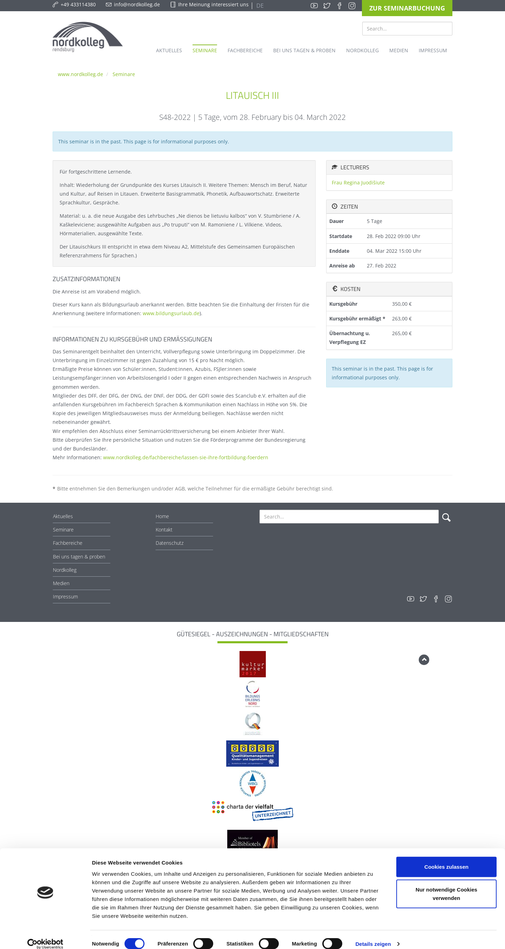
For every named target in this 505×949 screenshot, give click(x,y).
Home (162, 516)
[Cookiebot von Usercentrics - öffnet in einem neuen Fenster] (45, 935)
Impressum (65, 596)
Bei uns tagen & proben (79, 556)
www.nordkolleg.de (80, 74)
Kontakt (164, 529)
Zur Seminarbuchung (407, 8)
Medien (61, 583)
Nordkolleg (64, 570)
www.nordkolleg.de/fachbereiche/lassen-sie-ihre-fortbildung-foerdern (185, 457)
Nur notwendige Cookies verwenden (446, 885)
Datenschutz (169, 543)
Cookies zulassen (446, 858)
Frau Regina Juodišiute (358, 182)
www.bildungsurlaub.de (171, 313)
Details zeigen (373, 935)
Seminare (124, 74)
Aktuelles (63, 516)
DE (259, 5)
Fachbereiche (67, 543)
